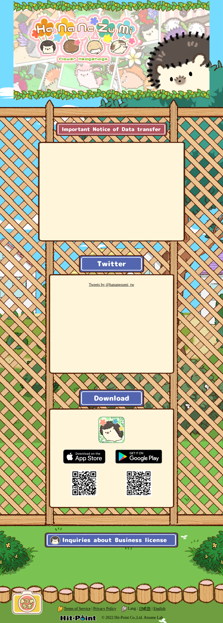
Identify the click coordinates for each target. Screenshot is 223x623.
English (160, 609)
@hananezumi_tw (111, 285)
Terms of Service (77, 609)
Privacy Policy (104, 609)
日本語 (145, 609)
